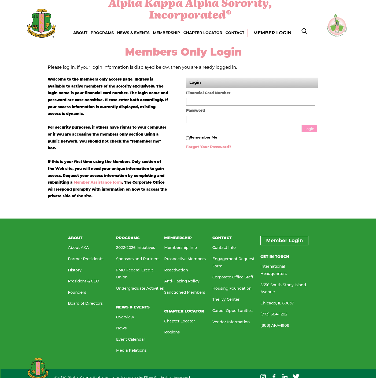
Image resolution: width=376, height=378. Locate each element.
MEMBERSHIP (166, 32)
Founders (77, 292)
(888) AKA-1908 (274, 325)
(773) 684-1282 (273, 314)
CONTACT (235, 32)
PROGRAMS (102, 32)
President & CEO (83, 281)
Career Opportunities (232, 310)
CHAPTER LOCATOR (202, 32)
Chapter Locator (179, 321)
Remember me (203, 137)
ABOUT (80, 32)
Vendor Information (231, 321)
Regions (172, 332)
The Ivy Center (225, 299)
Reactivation (176, 270)
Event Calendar (130, 339)
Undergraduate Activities (140, 288)
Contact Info (224, 247)
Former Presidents (85, 258)
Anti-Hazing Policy (181, 281)
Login (309, 128)
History (75, 270)
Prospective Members (185, 258)
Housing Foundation (232, 288)
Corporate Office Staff (232, 277)
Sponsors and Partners (137, 258)
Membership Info (180, 247)
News (121, 328)
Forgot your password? (208, 147)
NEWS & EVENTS (133, 32)
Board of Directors (85, 303)
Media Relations (131, 350)
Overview (125, 317)
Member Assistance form (97, 182)
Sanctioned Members (184, 292)
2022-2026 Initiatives (135, 247)
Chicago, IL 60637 (277, 303)
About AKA (78, 247)
